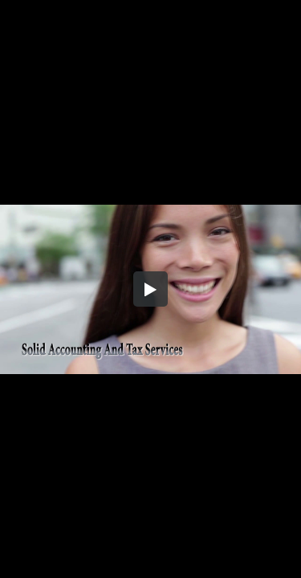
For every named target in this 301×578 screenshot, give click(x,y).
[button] (151, 289)
